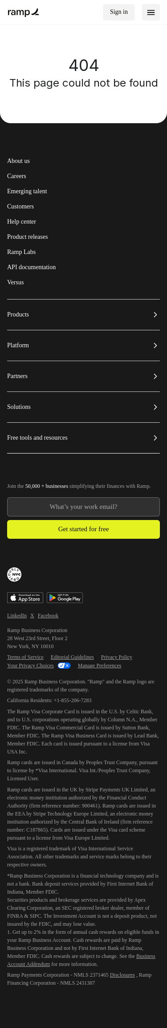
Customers (20, 206)
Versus (15, 282)
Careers (16, 176)
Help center (21, 222)
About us (18, 161)
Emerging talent (27, 191)
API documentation (31, 267)
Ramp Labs (21, 252)
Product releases (27, 237)
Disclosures (122, 975)
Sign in (119, 11)
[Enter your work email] (83, 506)
